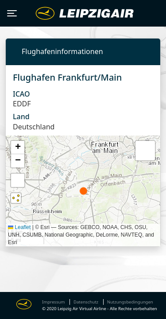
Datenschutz (85, 302)
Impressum (53, 302)
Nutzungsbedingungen (130, 302)
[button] (17, 147)
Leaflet (19, 227)
